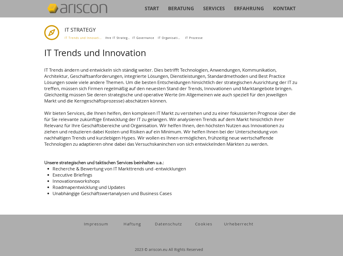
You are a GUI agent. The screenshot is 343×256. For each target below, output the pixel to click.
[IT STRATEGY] (103, 29)
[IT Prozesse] (194, 38)
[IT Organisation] (170, 38)
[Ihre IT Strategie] (118, 38)
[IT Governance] (143, 38)
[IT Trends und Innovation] (84, 38)
